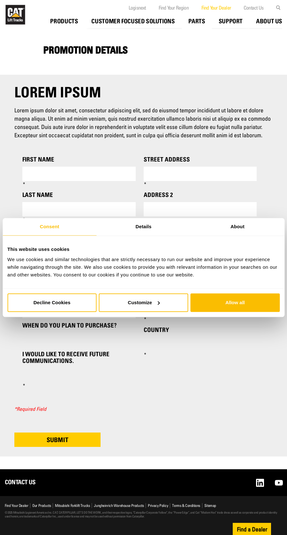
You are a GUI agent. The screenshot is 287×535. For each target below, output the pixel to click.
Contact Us (253, 7)
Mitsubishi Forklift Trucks (72, 505)
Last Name (37, 195)
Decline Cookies (52, 302)
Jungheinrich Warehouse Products (119, 505)
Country (156, 330)
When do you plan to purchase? (69, 325)
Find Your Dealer (216, 7)
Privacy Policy (158, 505)
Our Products (41, 505)
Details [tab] (144, 226)
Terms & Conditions (186, 505)
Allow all (235, 302)
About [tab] (237, 226)
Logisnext (137, 7)
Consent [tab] (49, 226)
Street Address (167, 159)
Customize (144, 302)
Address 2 (158, 195)
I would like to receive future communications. (66, 357)
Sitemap (210, 505)
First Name (38, 159)
